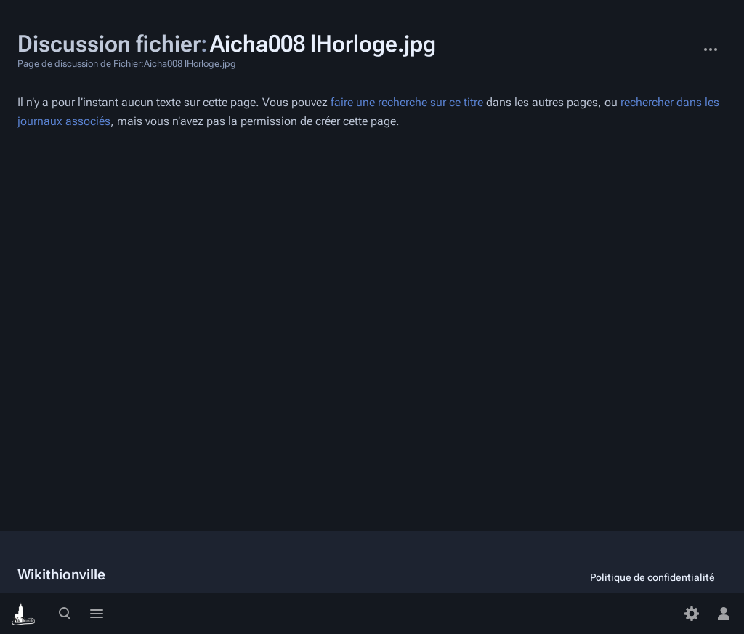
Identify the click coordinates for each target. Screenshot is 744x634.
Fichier (683, 42)
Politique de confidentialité (652, 577)
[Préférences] (691, 613)
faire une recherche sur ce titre (407, 102)
